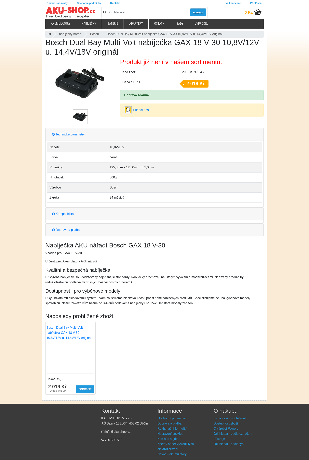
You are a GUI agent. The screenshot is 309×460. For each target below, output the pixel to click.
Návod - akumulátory (172, 454)
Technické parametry (68, 134)
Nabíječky (89, 23)
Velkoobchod (233, 3)
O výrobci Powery (226, 428)
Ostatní (159, 23)
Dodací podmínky (57, 3)
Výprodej (201, 23)
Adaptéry (136, 23)
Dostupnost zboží (226, 423)
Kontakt (115, 3)
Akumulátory (60, 23)
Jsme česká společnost (230, 418)
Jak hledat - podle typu (229, 444)
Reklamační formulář (172, 428)
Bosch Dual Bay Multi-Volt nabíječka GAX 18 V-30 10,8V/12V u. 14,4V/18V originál (69, 333)
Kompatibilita (63, 214)
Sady (180, 23)
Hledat (198, 12)
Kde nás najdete (168, 438)
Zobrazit (85, 389)
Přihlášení (256, 3)
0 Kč (249, 12)
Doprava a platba (66, 229)
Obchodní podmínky (89, 3)
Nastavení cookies (170, 433)
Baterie (112, 23)
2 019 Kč (196, 83)
